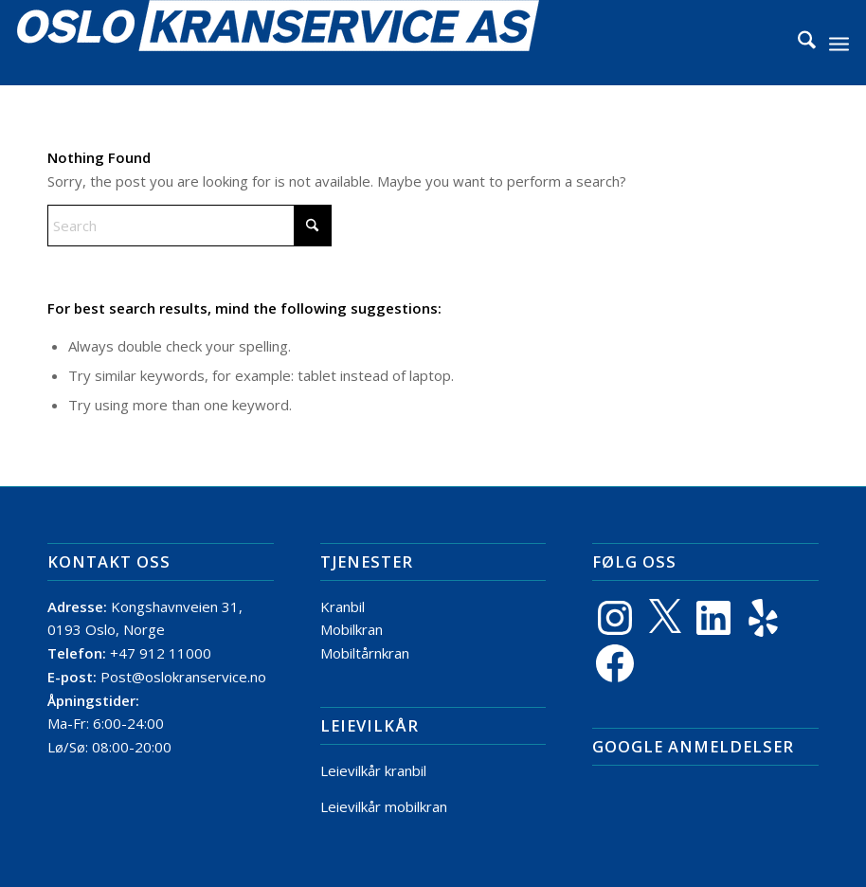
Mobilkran (351, 629)
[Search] (797, 42)
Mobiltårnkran (364, 652)
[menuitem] (797, 42)
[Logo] (278, 42)
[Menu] (839, 42)
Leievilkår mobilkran (383, 806)
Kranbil (342, 606)
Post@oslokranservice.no (183, 676)
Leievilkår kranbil (373, 770)
